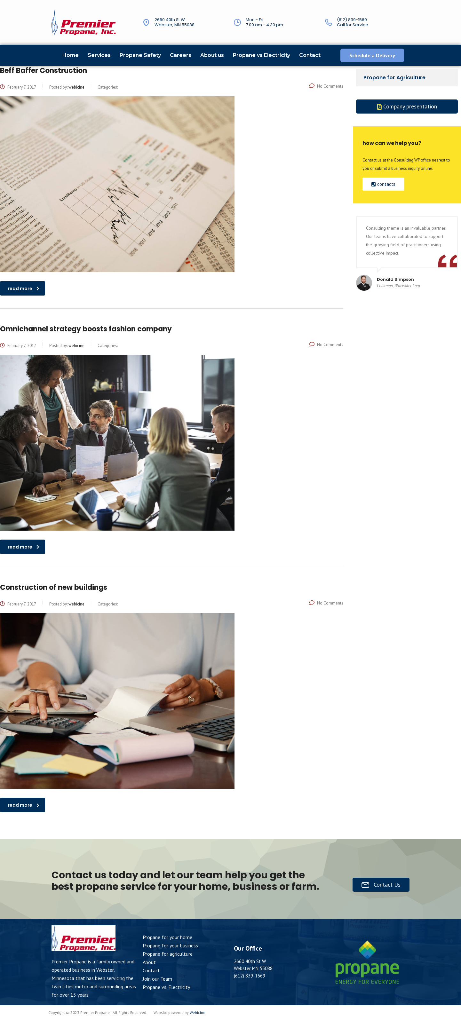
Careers (180, 55)
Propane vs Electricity (261, 55)
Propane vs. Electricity (166, 987)
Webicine (197, 1012)
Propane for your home (167, 937)
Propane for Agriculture (394, 77)
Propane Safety (140, 55)
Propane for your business (170, 945)
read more (23, 288)
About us (212, 55)
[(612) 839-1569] (328, 22)
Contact (310, 55)
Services (99, 55)
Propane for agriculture (168, 954)
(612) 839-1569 (352, 20)
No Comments (326, 86)
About (149, 962)
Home (70, 55)
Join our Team (157, 979)
